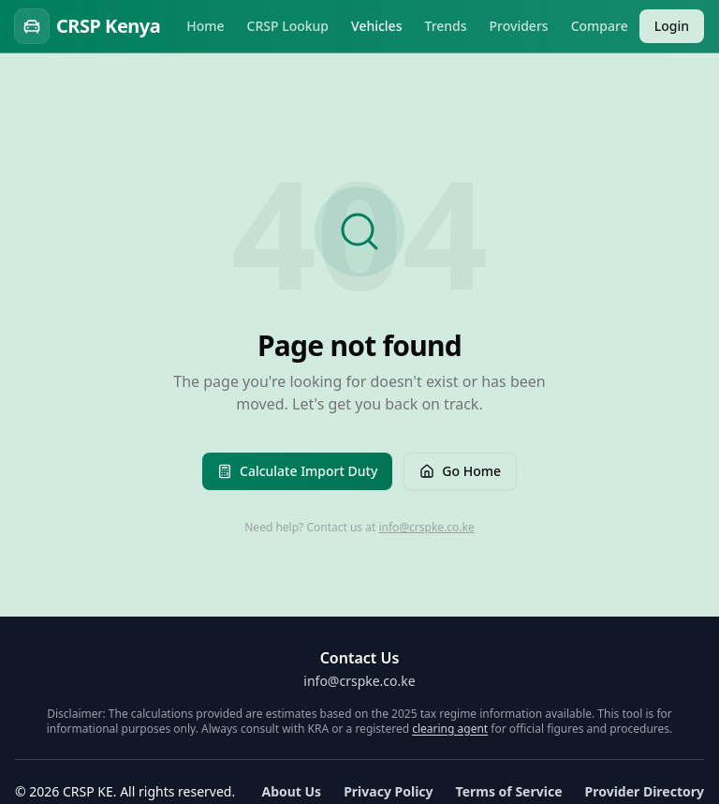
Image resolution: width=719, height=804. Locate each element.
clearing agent (450, 729)
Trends (445, 26)
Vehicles (376, 26)
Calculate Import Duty (297, 471)
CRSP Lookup (288, 26)
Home (205, 26)
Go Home (460, 471)
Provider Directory (645, 791)
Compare (599, 26)
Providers (519, 26)
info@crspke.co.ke (426, 527)
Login (671, 26)
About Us (291, 791)
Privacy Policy (388, 791)
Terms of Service (509, 791)
